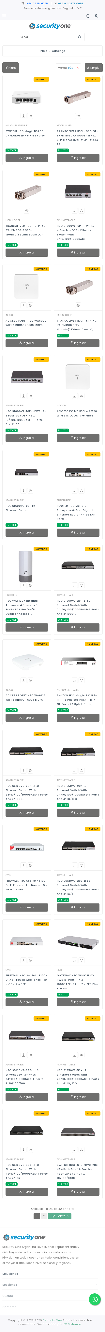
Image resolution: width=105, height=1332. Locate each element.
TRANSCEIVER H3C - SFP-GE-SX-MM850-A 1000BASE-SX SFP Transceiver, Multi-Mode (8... (77, 137)
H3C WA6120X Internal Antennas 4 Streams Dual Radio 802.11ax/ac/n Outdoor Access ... (24, 607)
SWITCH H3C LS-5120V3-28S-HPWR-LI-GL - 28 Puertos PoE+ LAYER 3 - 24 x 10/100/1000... (78, 1171)
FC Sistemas (73, 1324)
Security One (52, 1320)
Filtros (10, 68)
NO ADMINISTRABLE (16, 125)
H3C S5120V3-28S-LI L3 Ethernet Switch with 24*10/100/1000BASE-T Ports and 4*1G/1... (78, 887)
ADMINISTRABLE (66, 220)
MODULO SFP (64, 125)
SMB (8, 875)
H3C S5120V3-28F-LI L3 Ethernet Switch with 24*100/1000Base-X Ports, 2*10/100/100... (25, 1076)
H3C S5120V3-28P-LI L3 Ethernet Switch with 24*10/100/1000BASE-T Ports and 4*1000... (27, 792)
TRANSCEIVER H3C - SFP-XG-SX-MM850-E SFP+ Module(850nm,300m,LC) (26, 230)
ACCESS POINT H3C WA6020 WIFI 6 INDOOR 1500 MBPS (26, 323)
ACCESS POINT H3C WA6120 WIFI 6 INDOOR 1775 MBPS (77, 413)
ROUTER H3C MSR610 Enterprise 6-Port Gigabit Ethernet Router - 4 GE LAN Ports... (76, 512)
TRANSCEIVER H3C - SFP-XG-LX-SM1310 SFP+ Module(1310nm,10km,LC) (77, 325)
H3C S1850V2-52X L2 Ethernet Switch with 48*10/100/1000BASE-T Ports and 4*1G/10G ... (78, 1076)
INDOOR (10, 315)
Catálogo (58, 51)
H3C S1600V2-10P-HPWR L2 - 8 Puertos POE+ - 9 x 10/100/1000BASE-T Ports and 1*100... (26, 417)
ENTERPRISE (64, 500)
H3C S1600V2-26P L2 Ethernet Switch (20, 508)
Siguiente (60, 1216)
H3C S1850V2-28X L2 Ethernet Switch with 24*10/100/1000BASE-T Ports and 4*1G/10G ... (78, 792)
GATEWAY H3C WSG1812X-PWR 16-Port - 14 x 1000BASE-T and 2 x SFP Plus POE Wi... (77, 982)
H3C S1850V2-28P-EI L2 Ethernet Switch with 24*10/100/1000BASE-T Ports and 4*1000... (78, 607)
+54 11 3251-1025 (37, 3)
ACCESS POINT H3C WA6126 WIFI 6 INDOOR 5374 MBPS (26, 698)
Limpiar (94, 68)
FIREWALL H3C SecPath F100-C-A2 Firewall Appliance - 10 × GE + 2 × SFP (26, 980)
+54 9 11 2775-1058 (70, 3)
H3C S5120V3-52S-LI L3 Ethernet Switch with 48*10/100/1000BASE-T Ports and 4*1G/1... (27, 1171)
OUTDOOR (11, 595)
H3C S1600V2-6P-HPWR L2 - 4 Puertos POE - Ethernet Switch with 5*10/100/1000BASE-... (77, 232)
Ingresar (26, 158)
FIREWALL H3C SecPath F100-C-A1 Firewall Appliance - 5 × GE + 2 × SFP (27, 885)
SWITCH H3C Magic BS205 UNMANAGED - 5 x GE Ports (25, 133)
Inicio (43, 51)
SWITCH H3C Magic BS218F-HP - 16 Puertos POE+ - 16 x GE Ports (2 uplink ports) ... (77, 700)
